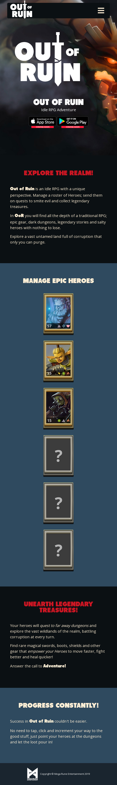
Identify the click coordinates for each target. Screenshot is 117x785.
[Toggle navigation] (101, 11)
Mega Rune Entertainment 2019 (72, 774)
